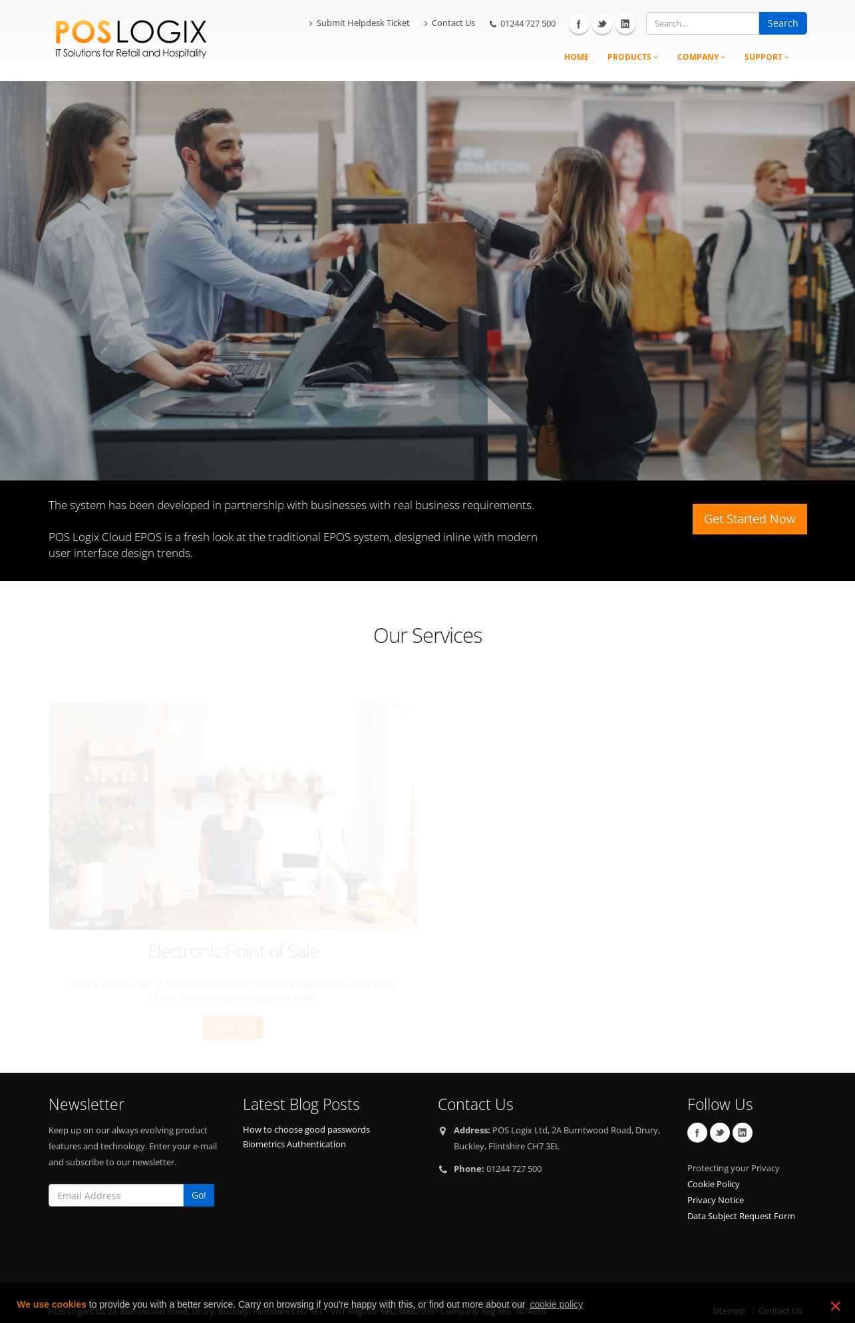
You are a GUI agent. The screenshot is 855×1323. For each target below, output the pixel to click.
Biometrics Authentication (294, 1124)
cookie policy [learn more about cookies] (556, 1304)
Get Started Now (750, 518)
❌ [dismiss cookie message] (834, 1306)
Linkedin (625, 24)
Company (701, 57)
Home (576, 57)
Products (633, 57)
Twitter (602, 24)
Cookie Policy (713, 1164)
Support (767, 57)
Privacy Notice (715, 1180)
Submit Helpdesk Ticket (359, 23)
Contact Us (450, 23)
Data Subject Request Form (741, 1196)
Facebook (579, 24)
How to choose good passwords (306, 1109)
